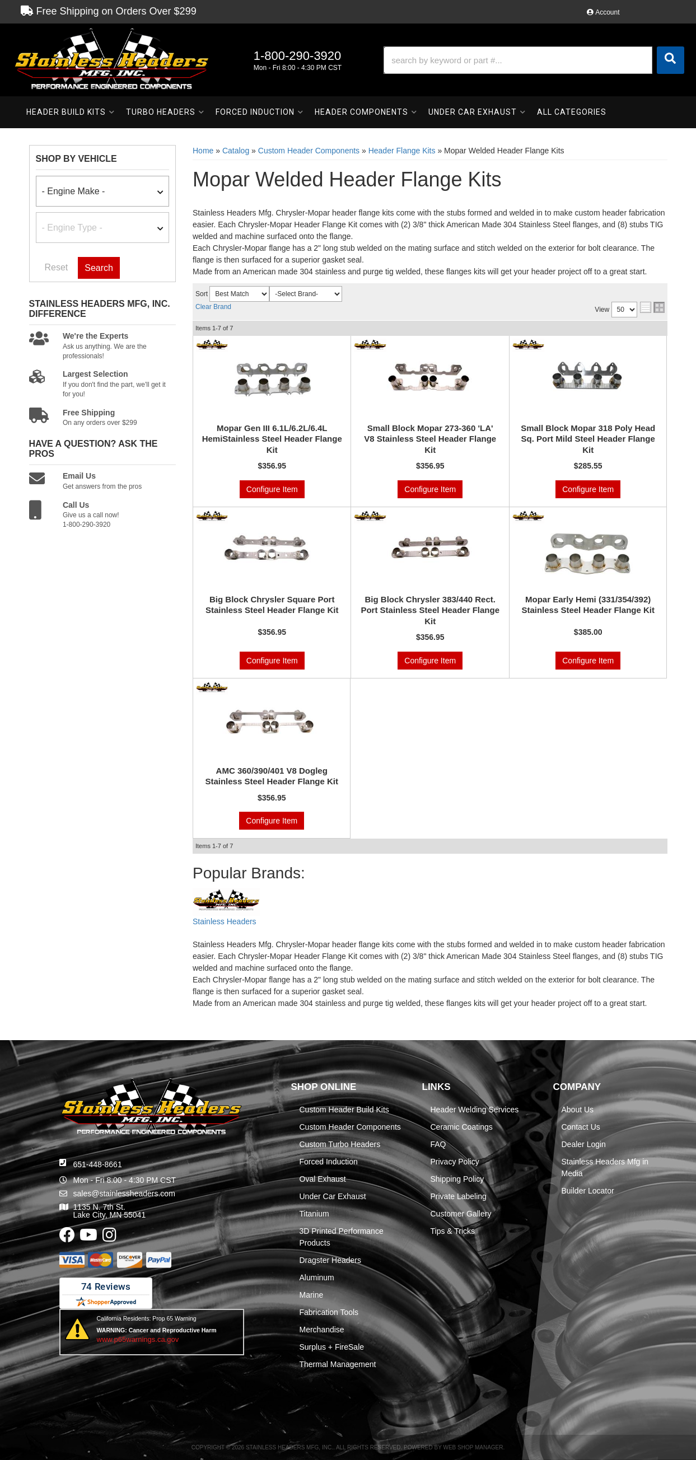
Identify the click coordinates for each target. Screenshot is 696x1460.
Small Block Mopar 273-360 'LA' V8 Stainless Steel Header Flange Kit (430, 439)
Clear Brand (213, 307)
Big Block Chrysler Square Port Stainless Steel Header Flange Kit (272, 605)
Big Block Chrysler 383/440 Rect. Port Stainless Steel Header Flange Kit (430, 610)
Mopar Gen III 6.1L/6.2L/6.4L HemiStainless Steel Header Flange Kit (272, 439)
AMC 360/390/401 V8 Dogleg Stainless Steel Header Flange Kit (271, 776)
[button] (534, 60)
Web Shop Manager (473, 1447)
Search (99, 268)
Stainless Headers (224, 921)
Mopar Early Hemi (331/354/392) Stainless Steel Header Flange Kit (588, 605)
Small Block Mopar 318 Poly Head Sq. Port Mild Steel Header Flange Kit (588, 439)
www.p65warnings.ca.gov (138, 1339)
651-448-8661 (97, 1164)
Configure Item (272, 489)
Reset (56, 267)
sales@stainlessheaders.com (124, 1193)
